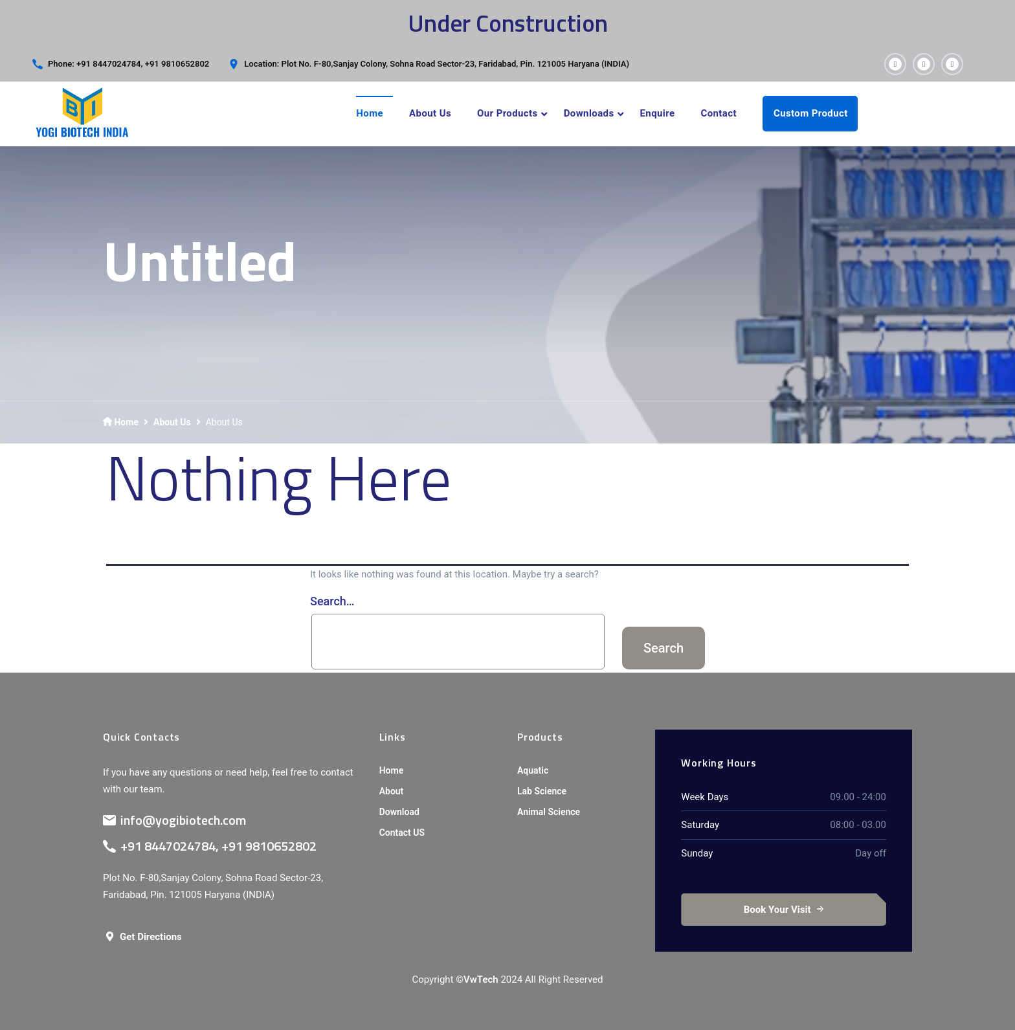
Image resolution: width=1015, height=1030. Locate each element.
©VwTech (477, 979)
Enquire (657, 113)
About (391, 791)
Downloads (589, 113)
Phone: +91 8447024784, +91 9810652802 (128, 64)
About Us (430, 113)
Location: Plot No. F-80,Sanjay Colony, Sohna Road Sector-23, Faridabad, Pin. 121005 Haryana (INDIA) (436, 64)
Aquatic (532, 770)
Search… (332, 601)
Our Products (507, 113)
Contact (718, 113)
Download (399, 812)
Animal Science (548, 812)
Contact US (402, 832)
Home (369, 113)
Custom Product (811, 113)
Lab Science (541, 791)
